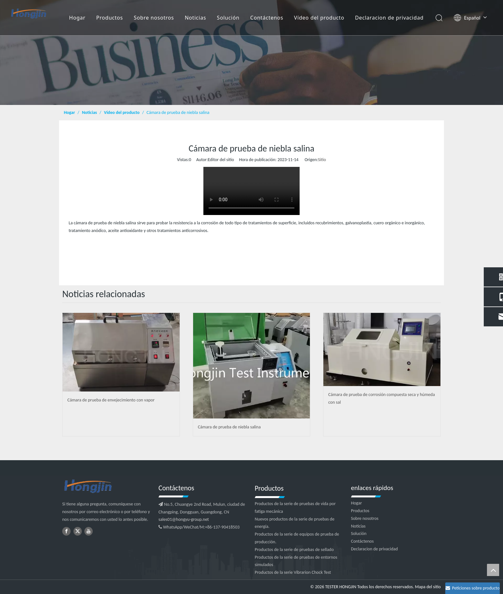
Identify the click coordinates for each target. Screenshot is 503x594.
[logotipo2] (107, 486)
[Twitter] (77, 531)
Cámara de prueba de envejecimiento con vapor (111, 400)
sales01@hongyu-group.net (183, 519)
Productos (109, 17)
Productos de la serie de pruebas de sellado (294, 549)
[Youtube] (88, 531)
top (493, 570)
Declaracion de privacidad (389, 17)
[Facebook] (66, 531)
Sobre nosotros (154, 17)
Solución (228, 17)
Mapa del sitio (428, 587)
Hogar (77, 17)
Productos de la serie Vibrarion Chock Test (293, 572)
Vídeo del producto (319, 17)
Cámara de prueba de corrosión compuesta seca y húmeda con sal (381, 398)
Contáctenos (266, 17)
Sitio (322, 159)
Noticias (195, 17)
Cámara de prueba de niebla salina (229, 427)
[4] (251, 52)
